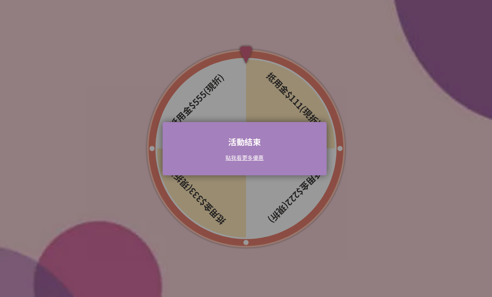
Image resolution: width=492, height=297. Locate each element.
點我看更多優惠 (245, 157)
